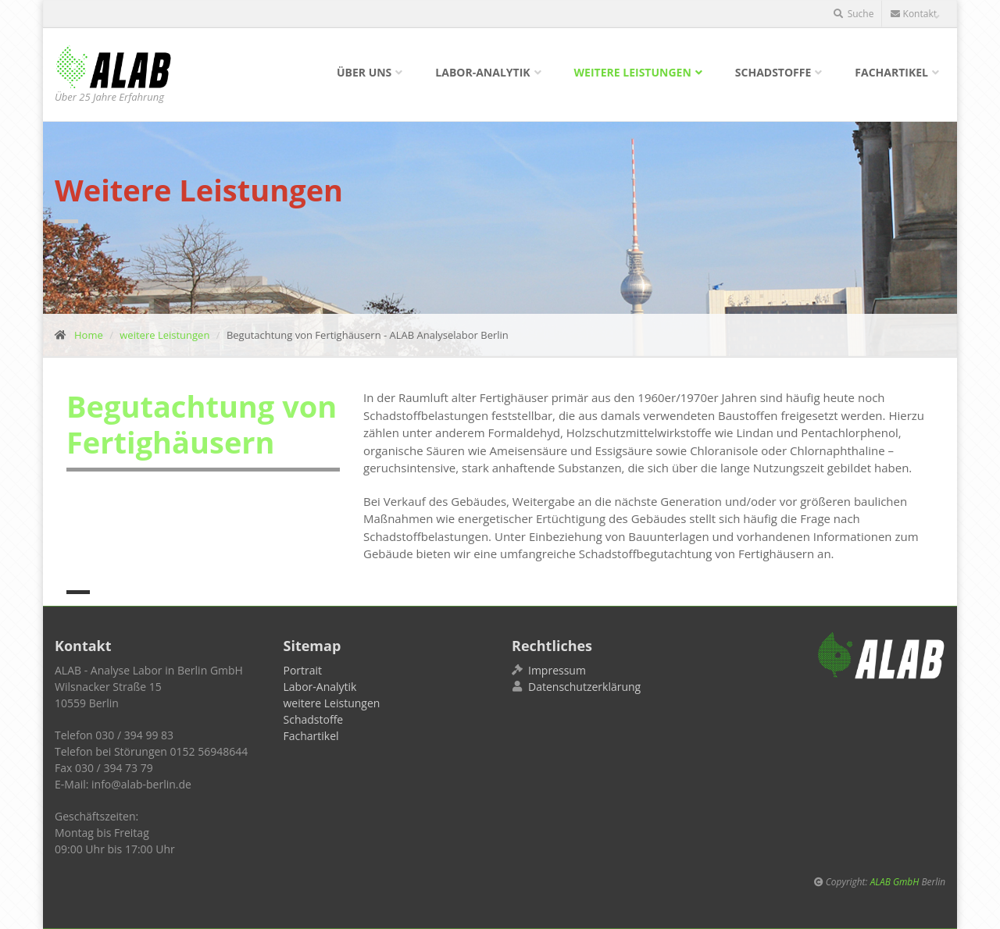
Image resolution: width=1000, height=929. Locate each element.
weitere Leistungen (632, 72)
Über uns (364, 72)
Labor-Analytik (482, 72)
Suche (854, 13)
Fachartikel (891, 72)
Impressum (557, 670)
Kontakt (914, 13)
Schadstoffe (773, 72)
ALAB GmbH (895, 881)
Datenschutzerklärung (584, 686)
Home (88, 335)
